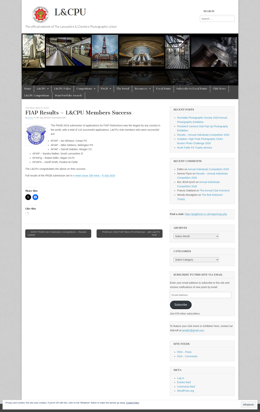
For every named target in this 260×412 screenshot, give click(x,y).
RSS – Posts (184, 352)
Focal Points (163, 88)
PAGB (104, 88)
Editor (31, 117)
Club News (219, 88)
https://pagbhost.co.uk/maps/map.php (206, 214)
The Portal (123, 88)
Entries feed (184, 382)
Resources (141, 88)
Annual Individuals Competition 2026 (208, 169)
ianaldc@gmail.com (193, 330)
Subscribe (180, 304)
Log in (180, 378)
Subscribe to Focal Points (192, 88)
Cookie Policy (132, 403)
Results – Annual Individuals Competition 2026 (203, 134)
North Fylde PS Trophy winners (194, 147)
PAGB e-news (42, 108)
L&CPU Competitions (36, 95)
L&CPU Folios (62, 88)
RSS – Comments (187, 356)
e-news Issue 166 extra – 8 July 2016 (94, 175)
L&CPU (41, 88)
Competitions (84, 88)
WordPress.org (185, 390)
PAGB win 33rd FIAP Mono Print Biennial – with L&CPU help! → (131, 233)
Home (27, 88)
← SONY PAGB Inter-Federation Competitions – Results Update (57, 233)
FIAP (27, 108)
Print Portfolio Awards (68, 95)
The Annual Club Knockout (215, 190)
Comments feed (186, 386)
